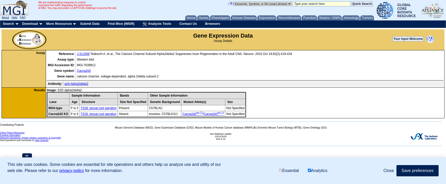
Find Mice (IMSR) (121, 24)
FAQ (23, 17)
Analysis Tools (157, 24)
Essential (289, 170)
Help (14, 17)
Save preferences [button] (417, 170)
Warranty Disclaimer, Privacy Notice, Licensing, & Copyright (30, 137)
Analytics (317, 170)
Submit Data (90, 24)
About (5, 17)
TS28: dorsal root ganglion (98, 108)
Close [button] (388, 170)
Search (8, 24)
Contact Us (188, 24)
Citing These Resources (12, 132)
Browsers (212, 24)
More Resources (59, 24)
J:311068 (83, 54)
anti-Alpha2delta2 (76, 84)
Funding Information (10, 135)
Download (30, 24)
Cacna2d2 (84, 71)
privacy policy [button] (71, 170)
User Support (41, 140)
